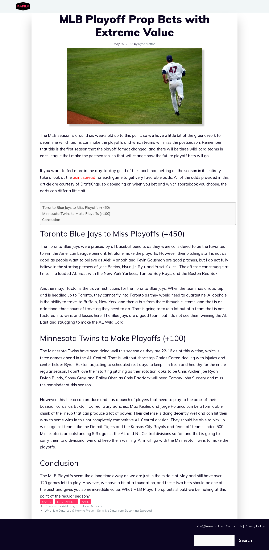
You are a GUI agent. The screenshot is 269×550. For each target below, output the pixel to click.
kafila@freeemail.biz (209, 526)
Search (245, 540)
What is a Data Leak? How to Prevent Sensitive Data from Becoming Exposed (98, 510)
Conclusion (51, 219)
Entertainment (66, 501)
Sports (46, 501)
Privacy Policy (255, 526)
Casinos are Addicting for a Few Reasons (73, 506)
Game (85, 501)
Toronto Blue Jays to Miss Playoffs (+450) (76, 207)
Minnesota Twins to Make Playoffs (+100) (76, 213)
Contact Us (234, 526)
